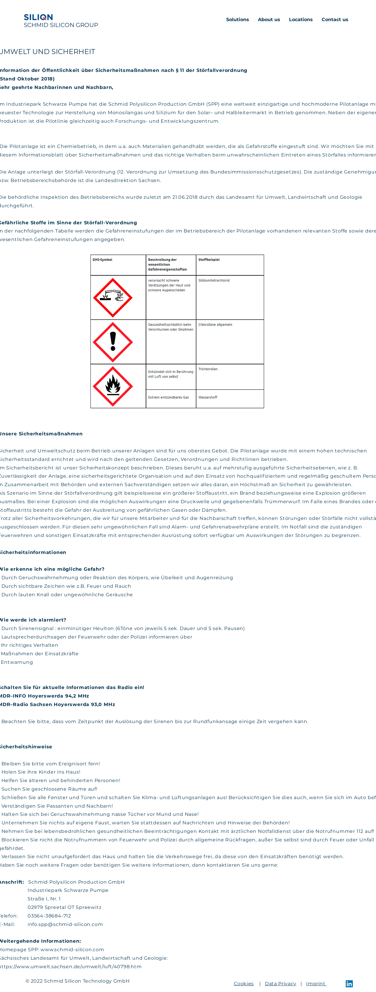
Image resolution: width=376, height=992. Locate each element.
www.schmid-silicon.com (72, 949)
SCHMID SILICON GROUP (61, 24)
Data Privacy (280, 983)
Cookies (244, 983)
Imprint (316, 983)
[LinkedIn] (349, 983)
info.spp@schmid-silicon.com (65, 924)
